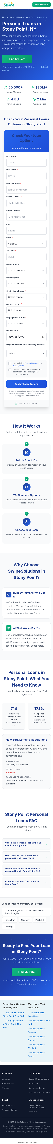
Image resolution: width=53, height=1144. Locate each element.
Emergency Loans (37, 1088)
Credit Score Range (16, 291)
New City (25, 920)
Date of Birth (12, 330)
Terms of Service (31, 363)
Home (5, 17)
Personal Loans (17, 17)
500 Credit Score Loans (39, 1092)
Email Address (13, 183)
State (9, 237)
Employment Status (16, 317)
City (8, 224)
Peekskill (39, 920)
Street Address (13, 210)
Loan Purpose (13, 277)
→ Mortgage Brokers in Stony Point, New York (13, 1024)
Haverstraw (10, 920)
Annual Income (14, 304)
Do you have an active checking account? (25, 346)
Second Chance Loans (39, 1079)
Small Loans (34, 1083)
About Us (6, 1079)
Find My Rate (41, 4)
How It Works (8, 1083)
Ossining (9, 926)
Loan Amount (13, 264)
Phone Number (14, 196)
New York (30, 17)
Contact (5, 1088)
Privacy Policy (18, 365)
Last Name (12, 169)
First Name (12, 156)
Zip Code (11, 250)
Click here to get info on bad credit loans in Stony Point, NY (25, 911)
